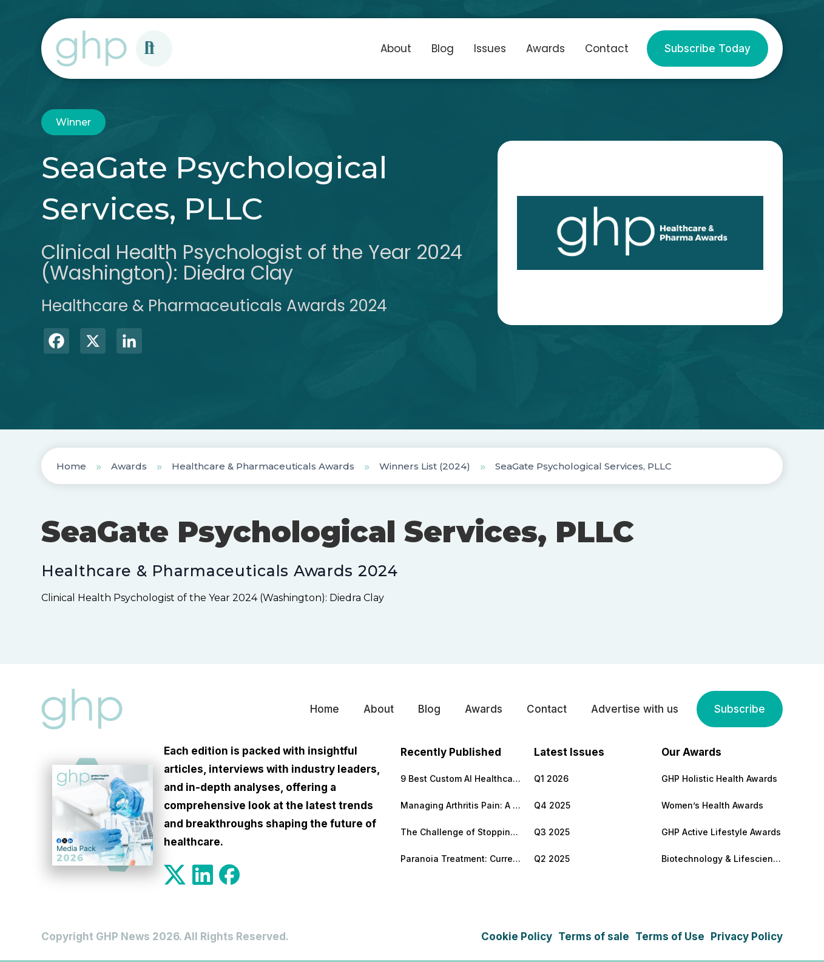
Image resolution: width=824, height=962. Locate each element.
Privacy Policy (747, 936)
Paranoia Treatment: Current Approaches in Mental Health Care (461, 858)
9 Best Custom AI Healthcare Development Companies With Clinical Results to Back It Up (461, 778)
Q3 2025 (552, 832)
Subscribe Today (707, 48)
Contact (607, 48)
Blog (442, 48)
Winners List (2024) (424, 466)
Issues (490, 48)
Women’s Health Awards (712, 805)
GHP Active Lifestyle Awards (721, 832)
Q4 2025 (552, 805)
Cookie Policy (516, 936)
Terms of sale (593, 936)
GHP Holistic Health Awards (719, 778)
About (395, 48)
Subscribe (739, 709)
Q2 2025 (552, 858)
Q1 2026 (551, 778)
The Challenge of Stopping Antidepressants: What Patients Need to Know (461, 832)
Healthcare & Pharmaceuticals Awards (263, 466)
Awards (545, 48)
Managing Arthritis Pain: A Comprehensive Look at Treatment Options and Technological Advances (461, 805)
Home (71, 466)
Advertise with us (634, 709)
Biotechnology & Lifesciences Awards (722, 858)
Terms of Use (669, 936)
